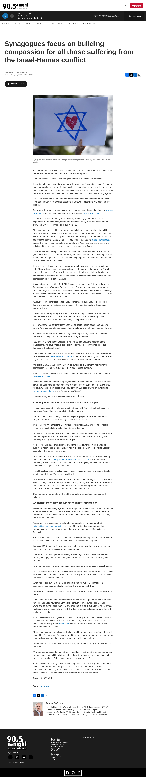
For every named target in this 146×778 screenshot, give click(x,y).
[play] (5, 16)
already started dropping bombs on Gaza (70, 460)
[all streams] (134, 16)
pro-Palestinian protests (61, 357)
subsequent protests (101, 240)
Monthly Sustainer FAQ (59, 743)
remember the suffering (43, 391)
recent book (64, 624)
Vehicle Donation (57, 747)
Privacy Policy (56, 756)
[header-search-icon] (126, 6)
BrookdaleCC (89, 24)
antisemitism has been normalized (48, 527)
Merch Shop (55, 741)
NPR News (45, 687)
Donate (137, 6)
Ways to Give (56, 750)
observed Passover (42, 377)
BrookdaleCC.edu (87, 738)
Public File (55, 760)
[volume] (12, 16)
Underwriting (55, 749)
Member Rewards (57, 745)
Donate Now (55, 739)
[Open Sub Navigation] (11, 24)
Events (51, 24)
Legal (53, 758)
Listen (17, 24)
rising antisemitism (90, 214)
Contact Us (74, 24)
